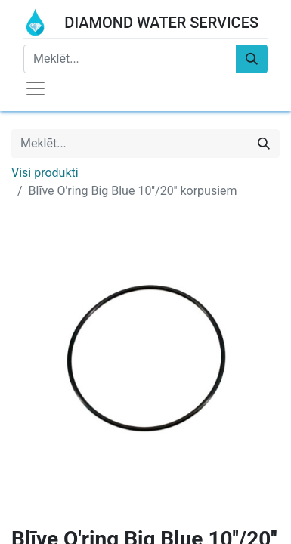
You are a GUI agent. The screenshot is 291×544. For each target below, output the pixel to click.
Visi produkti (45, 172)
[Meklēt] (252, 59)
